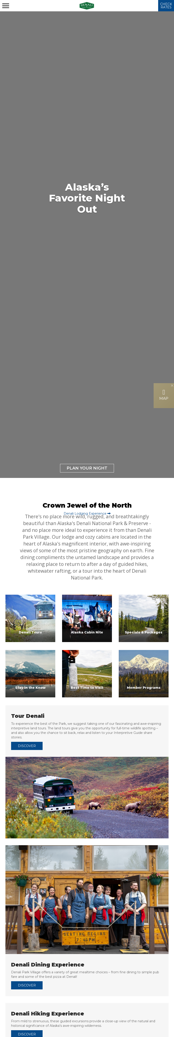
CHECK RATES (166, 5)
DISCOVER (27, 746)
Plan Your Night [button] (87, 468)
